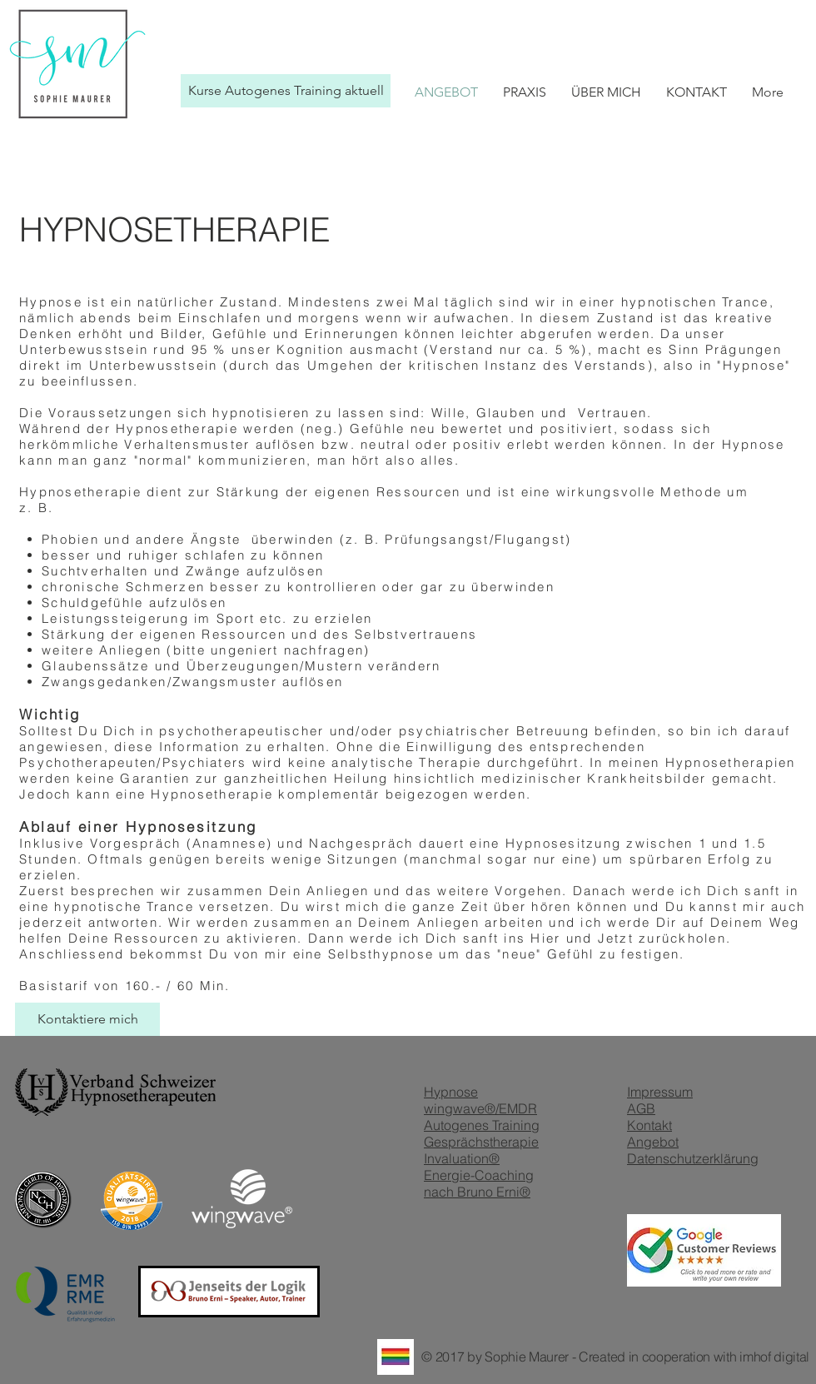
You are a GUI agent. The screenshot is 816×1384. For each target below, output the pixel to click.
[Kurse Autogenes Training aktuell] (286, 90)
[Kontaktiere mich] (87, 1019)
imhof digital (774, 1356)
